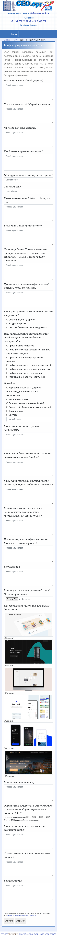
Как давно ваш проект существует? (23, 151)
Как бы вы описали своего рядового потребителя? (22, 428)
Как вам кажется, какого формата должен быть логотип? (27, 607)
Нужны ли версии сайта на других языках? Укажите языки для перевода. (26, 286)
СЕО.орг (4, 934)
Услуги (15, 40)
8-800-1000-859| (50, 934)
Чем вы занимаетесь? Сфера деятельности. (27, 104)
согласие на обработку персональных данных (21, 916)
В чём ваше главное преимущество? (23, 225)
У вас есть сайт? (13, 186)
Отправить (21, 921)
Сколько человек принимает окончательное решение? (27, 855)
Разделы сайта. (12, 566)
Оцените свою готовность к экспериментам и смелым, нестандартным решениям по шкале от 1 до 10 (28, 809)
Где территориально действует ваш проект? (28, 175)
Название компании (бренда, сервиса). (24, 80)
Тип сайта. (10, 383)
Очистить (9, 921)
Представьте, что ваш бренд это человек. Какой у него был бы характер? (26, 541)
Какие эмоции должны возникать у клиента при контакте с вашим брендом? (27, 455)
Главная (7, 40)
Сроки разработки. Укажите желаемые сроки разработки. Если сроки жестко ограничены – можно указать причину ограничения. (25, 255)
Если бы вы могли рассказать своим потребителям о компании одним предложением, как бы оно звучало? (23, 512)
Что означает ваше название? (20, 127)
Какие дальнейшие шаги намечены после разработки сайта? (25, 828)
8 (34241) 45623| (38, 934)
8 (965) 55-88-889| (25, 934)
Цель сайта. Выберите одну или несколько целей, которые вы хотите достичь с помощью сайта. (26, 337)
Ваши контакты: (13, 880)
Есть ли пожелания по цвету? (20, 782)
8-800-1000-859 (39, 13)
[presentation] (23, 907)
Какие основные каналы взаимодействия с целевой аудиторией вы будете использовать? (28, 482)
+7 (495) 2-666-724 (37, 21)
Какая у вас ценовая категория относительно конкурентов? (28, 313)
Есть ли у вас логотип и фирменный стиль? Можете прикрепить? (27, 592)
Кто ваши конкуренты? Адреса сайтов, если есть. (27, 200)
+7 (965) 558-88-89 (19, 21)
